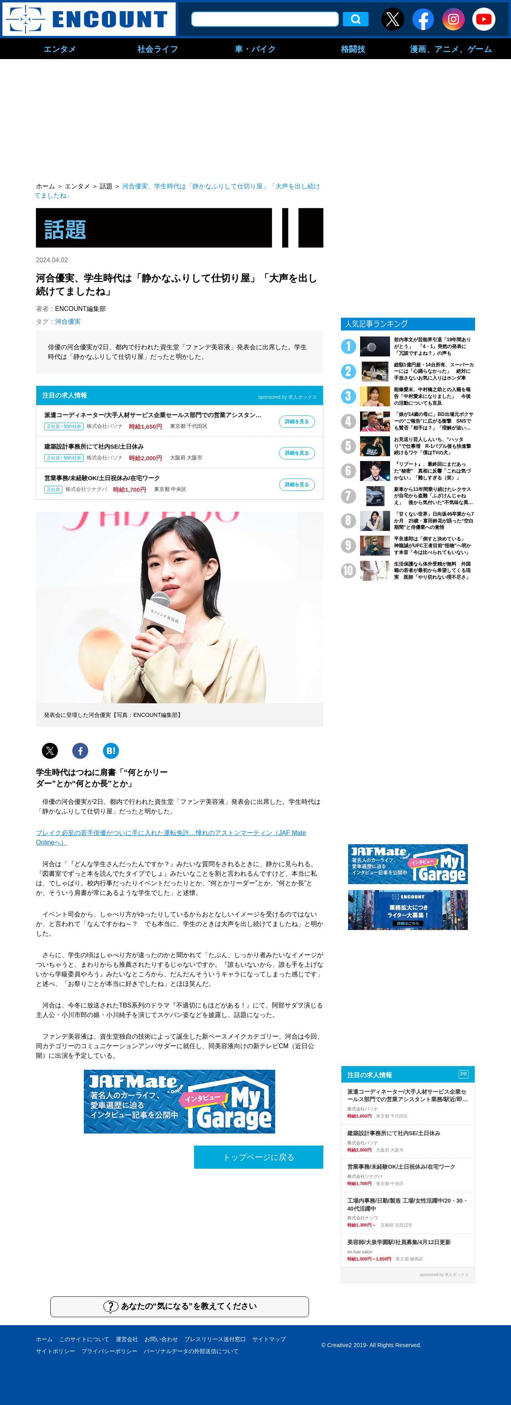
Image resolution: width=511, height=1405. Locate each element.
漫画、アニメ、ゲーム (451, 49)
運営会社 (127, 1339)
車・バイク (255, 49)
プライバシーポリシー (109, 1351)
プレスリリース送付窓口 (215, 1339)
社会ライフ (157, 49)
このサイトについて (84, 1339)
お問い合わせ (161, 1339)
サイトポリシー (55, 1351)
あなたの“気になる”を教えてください (180, 1307)
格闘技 (353, 49)
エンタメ (60, 49)
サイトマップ (269, 1339)
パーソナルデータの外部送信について (191, 1351)
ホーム (44, 1339)
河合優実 (68, 321)
